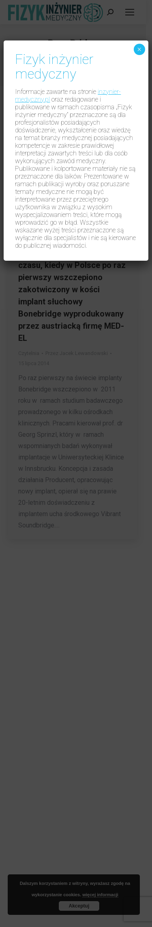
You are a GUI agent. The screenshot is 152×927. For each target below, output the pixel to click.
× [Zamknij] (139, 49)
